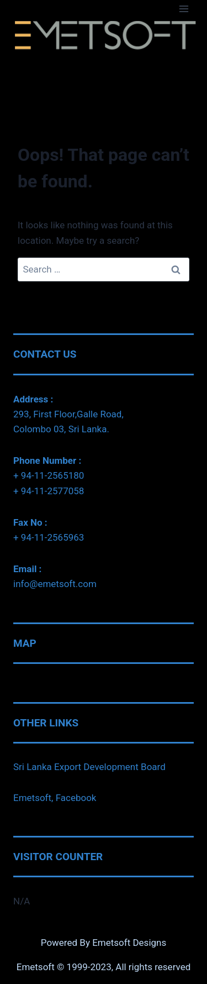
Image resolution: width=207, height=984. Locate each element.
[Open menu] (183, 8)
